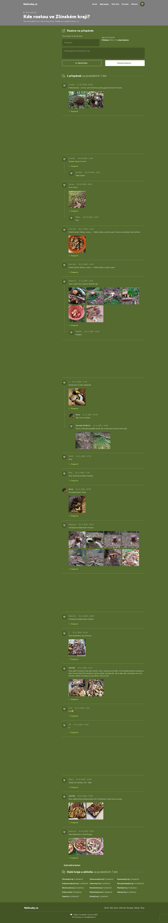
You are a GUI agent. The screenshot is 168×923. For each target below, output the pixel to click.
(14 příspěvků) (130, 883)
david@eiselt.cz (90, 917)
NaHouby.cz (30, 4)
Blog (142, 908)
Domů (94, 4)
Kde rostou (104, 4)
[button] (82, 63)
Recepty (125, 4)
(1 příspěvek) (99, 896)
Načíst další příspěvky (72, 865)
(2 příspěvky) (73, 888)
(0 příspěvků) (72, 879)
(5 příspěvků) (102, 879)
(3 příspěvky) (72, 892)
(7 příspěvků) (75, 883)
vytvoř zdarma (123, 40)
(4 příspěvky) (127, 888)
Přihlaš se (105, 40)
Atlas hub (115, 4)
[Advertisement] (40, 63)
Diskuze (134, 4)
